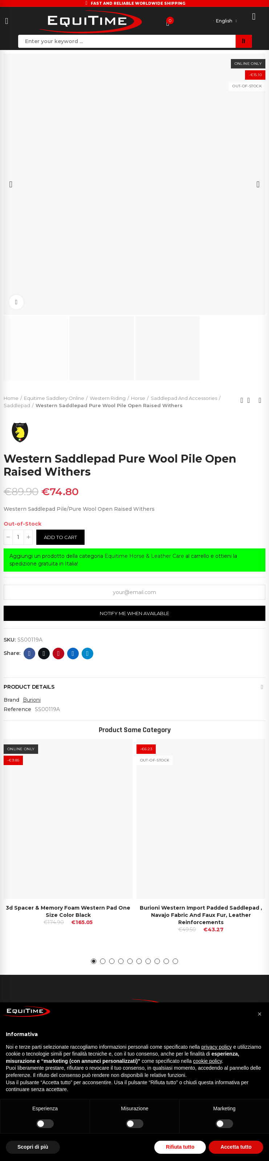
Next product (259, 400)
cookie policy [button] (207, 1061)
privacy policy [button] (216, 1047)
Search (244, 41)
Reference (17, 709)
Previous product (241, 400)
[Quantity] (18, 537)
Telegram (87, 653)
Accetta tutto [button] (236, 1147)
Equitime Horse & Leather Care (144, 556)
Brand (11, 700)
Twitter (44, 653)
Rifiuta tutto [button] (180, 1147)
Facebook (29, 653)
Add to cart (60, 537)
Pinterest (58, 653)
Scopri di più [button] (32, 1147)
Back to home (250, 400)
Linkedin (73, 653)
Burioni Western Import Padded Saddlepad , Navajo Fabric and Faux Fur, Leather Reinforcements (201, 915)
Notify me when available (134, 613)
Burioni (32, 700)
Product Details (29, 687)
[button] (94, 961)
